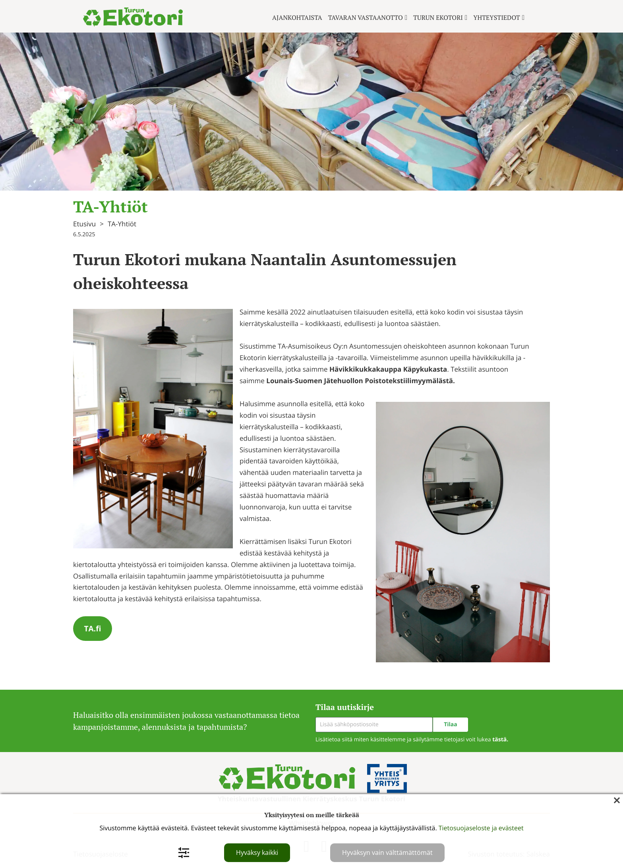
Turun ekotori (438, 17)
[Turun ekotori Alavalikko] (466, 17)
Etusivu (84, 223)
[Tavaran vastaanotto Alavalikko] (406, 17)
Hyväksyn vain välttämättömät (387, 852)
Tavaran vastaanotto (365, 17)
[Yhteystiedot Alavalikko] (523, 17)
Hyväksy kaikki (257, 852)
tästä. (500, 739)
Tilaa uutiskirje (344, 707)
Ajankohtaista (297, 17)
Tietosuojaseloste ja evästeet (481, 828)
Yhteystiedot (496, 17)
